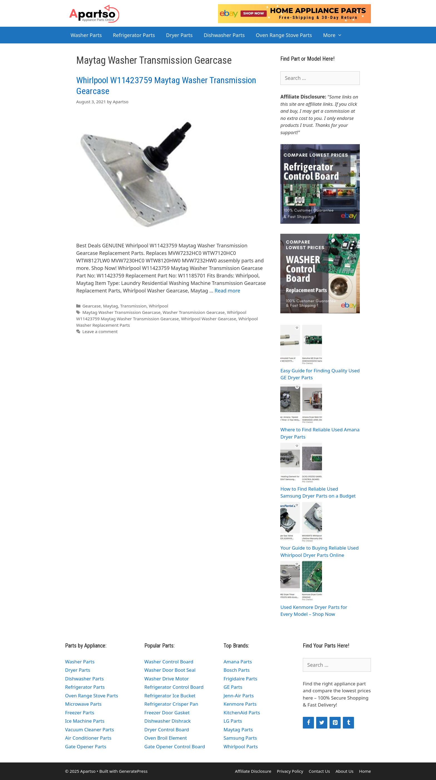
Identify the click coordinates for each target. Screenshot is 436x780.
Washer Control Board (168, 661)
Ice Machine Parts (85, 721)
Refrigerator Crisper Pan (171, 704)
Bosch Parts (237, 670)
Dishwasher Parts (224, 35)
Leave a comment (100, 331)
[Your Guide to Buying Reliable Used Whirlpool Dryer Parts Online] (301, 523)
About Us (345, 771)
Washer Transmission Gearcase (194, 312)
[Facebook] (308, 723)
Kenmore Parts (240, 704)
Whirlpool (158, 306)
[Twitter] (321, 723)
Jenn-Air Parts (239, 695)
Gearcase (91, 306)
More (335, 35)
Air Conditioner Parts (88, 738)
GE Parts (233, 687)
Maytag (110, 306)
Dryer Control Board (166, 729)
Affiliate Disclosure (253, 771)
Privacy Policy (290, 771)
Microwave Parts (83, 704)
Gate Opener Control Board (174, 746)
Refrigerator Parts (134, 35)
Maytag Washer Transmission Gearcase (121, 312)
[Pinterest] (335, 723)
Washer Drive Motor (166, 678)
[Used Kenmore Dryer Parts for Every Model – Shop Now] (301, 582)
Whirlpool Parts (241, 746)
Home (365, 771)
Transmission (133, 306)
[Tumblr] (348, 723)
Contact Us (319, 771)
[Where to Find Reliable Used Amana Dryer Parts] (301, 404)
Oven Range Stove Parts (284, 35)
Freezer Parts (79, 712)
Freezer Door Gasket (167, 712)
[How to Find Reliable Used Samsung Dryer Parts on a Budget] (301, 463)
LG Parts (233, 721)
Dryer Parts (179, 35)
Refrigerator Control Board (174, 687)
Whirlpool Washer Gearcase (208, 318)
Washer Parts (86, 35)
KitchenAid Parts (242, 712)
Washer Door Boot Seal (169, 670)
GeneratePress (133, 771)
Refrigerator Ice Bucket (169, 695)
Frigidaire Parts (240, 678)
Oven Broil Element (165, 738)
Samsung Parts (240, 738)
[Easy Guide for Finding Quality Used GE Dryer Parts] (301, 345)
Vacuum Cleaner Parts (89, 729)
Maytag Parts (238, 729)
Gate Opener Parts (85, 746)
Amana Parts (238, 661)
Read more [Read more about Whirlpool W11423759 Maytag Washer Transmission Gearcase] (227, 290)
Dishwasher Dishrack (167, 721)
